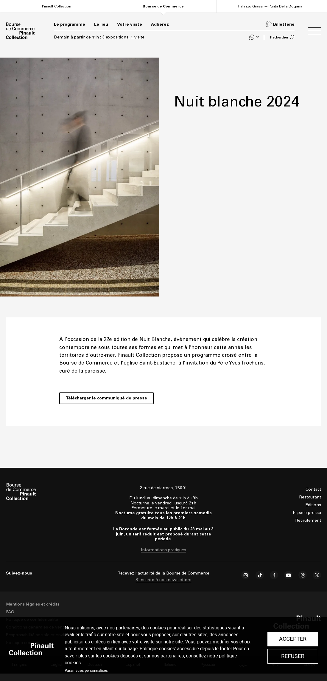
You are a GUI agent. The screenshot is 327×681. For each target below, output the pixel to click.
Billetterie (284, 24)
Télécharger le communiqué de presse (106, 398)
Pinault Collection (56, 6)
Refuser (292, 656)
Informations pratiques (163, 550)
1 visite (137, 37)
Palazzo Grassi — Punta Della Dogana (270, 6)
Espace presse (307, 512)
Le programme (69, 24)
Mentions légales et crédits (32, 604)
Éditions (313, 504)
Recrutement (308, 520)
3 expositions (115, 37)
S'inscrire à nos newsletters (163, 579)
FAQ (10, 611)
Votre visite (129, 24)
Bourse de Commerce (163, 6)
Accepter (292, 639)
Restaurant (310, 497)
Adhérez (160, 24)
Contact (313, 489)
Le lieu (101, 24)
